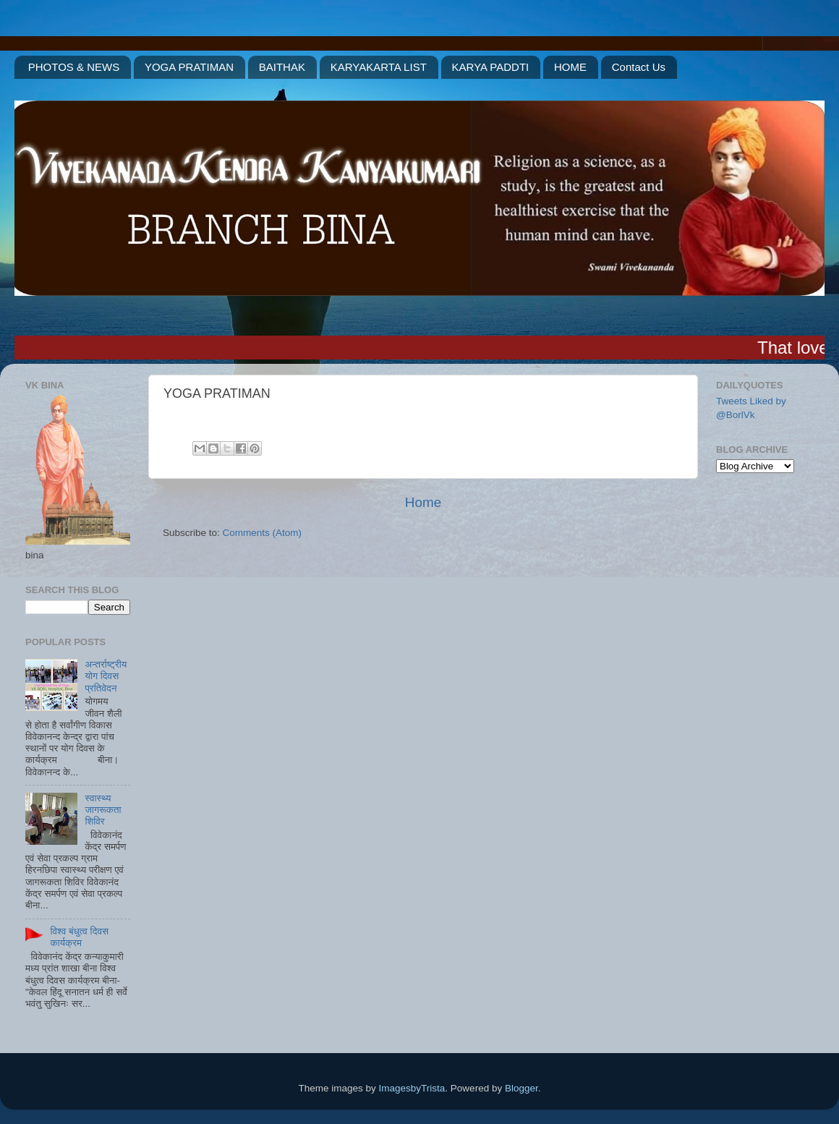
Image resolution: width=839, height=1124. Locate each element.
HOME (570, 67)
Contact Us (638, 67)
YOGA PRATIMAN (189, 67)
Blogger (521, 1088)
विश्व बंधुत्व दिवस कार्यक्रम (79, 937)
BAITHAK (282, 67)
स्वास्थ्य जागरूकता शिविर (103, 810)
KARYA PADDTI (490, 67)
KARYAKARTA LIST (379, 67)
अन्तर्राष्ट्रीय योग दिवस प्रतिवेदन (106, 676)
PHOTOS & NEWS (73, 67)
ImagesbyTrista (412, 1088)
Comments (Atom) (262, 532)
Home (423, 502)
